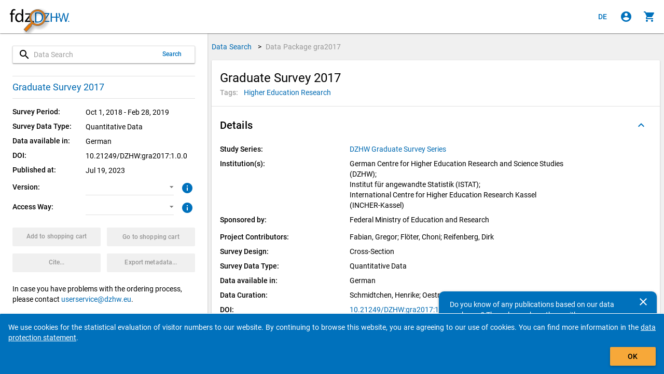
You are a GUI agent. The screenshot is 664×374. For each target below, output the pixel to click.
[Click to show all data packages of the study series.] (399, 149)
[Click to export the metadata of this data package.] (151, 262)
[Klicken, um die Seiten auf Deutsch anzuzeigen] (602, 16)
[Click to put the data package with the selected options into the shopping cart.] (56, 237)
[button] (130, 187)
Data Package (303, 47)
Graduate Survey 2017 (58, 87)
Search (172, 54)
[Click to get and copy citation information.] (56, 262)
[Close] (643, 301)
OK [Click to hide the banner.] (633, 356)
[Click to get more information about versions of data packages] (186, 187)
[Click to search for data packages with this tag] (287, 92)
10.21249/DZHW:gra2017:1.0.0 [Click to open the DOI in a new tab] (400, 309)
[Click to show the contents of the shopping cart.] (649, 16)
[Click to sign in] (626, 16)
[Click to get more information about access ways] (186, 206)
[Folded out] (641, 125)
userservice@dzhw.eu (96, 299)
